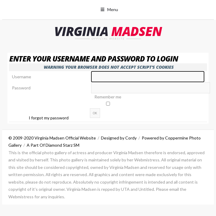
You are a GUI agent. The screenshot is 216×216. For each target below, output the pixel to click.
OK (95, 113)
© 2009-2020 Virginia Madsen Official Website (52, 137)
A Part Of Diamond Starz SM (53, 145)
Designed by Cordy (119, 137)
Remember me (107, 96)
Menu (112, 9)
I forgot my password (49, 117)
